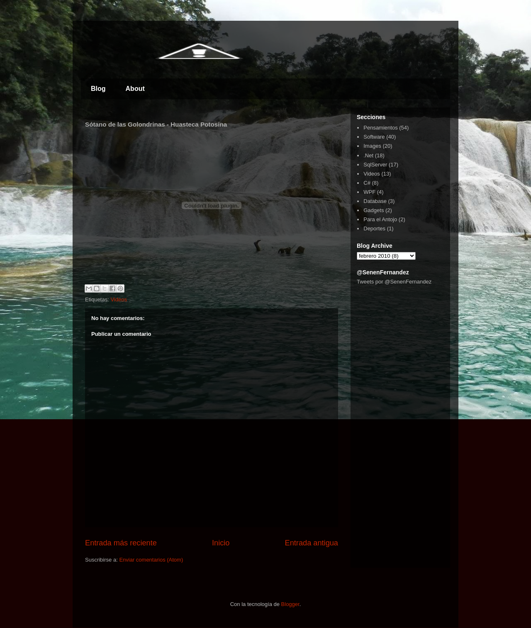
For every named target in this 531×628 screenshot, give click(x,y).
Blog (98, 88)
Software (374, 137)
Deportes (374, 228)
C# (366, 183)
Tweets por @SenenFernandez (394, 282)
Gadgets (373, 210)
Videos (118, 299)
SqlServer (375, 164)
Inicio (220, 543)
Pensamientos (380, 128)
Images (372, 146)
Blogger (290, 604)
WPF (369, 192)
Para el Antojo (380, 219)
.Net (368, 155)
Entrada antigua (311, 543)
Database (375, 201)
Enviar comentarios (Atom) (151, 560)
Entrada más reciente (121, 543)
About (135, 88)
